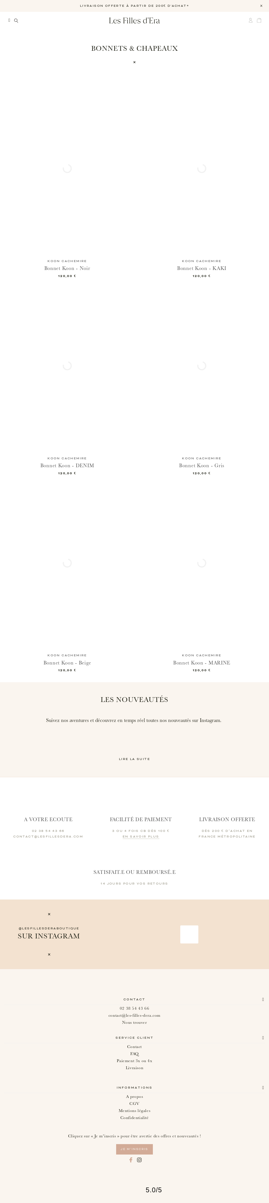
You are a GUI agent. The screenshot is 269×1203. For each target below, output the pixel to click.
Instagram (139, 1160)
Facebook (130, 1159)
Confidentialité (134, 1117)
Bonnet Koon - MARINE (201, 663)
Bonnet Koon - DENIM (67, 465)
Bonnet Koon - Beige (67, 663)
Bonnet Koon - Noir (67, 268)
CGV (134, 1103)
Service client (135, 1038)
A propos (134, 1096)
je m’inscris (134, 1149)
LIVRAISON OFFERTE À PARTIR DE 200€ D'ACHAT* (134, 6)
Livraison (134, 1068)
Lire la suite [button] (134, 759)
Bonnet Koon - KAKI (201, 268)
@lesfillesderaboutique (49, 929)
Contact (134, 1000)
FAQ (134, 1053)
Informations (135, 1088)
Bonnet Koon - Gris (201, 465)
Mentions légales (135, 1110)
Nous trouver (134, 1022)
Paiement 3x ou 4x (134, 1061)
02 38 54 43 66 (134, 1008)
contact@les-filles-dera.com (134, 1015)
